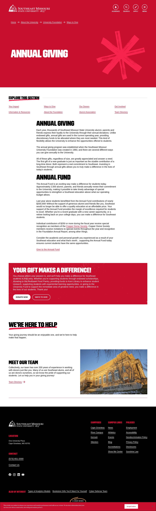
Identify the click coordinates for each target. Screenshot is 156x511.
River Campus (97, 432)
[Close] (152, 506)
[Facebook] (10, 474)
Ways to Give (72, 22)
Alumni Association (87, 112)
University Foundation (52, 22)
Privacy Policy (132, 442)
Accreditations (114, 447)
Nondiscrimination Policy (136, 437)
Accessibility (131, 432)
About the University (29, 22)
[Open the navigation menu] (144, 8)
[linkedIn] (18, 474)
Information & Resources (19, 112)
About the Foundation (53, 112)
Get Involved (120, 106)
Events (111, 437)
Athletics (111, 432)
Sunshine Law (132, 451)
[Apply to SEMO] (135, 8)
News (110, 428)
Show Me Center (115, 451)
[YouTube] (23, 474)
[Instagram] (14, 474)
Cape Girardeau (98, 428)
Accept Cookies (131, 506)
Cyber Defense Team (98, 491)
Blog (110, 442)
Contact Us (14, 465)
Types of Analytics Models (39, 491)
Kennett (94, 437)
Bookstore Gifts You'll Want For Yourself (70, 491)
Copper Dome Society (76, 226)
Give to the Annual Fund (48, 249)
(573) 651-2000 (16, 459)
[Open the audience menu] (116, 8)
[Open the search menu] (126, 8)
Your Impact (14, 106)
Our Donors (84, 106)
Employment (131, 428)
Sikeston (94, 442)
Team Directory (121, 112)
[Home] (29, 8)
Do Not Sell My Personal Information (112, 506)
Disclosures (131, 447)
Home (13, 22)
